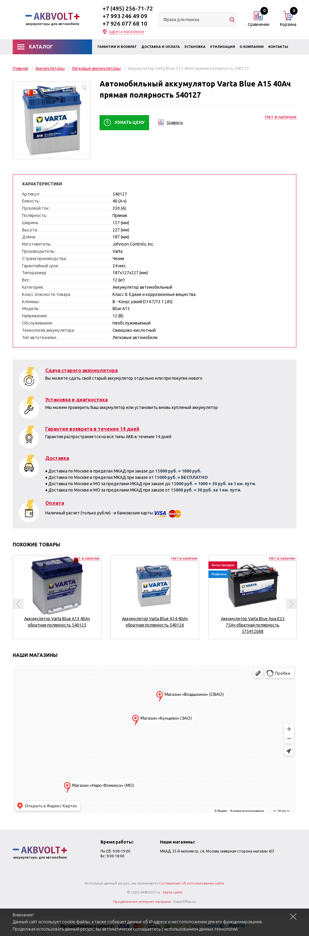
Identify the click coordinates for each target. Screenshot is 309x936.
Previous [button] (18, 603)
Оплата (54, 503)
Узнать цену (130, 122)
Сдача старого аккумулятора (81, 370)
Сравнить (175, 122)
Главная (20, 68)
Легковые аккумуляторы (96, 68)
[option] (57, 594)
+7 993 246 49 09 (125, 16)
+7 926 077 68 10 (125, 23)
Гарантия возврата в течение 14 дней (92, 429)
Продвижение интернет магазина (142, 901)
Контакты (278, 47)
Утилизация (222, 47)
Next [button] (291, 603)
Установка (194, 47)
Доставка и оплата (160, 47)
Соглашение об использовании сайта (191, 883)
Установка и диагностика (76, 399)
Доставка (57, 458)
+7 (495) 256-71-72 (128, 8)
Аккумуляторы (50, 68)
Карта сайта (172, 892)
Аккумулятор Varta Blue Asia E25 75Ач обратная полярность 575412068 (253, 625)
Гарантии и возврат (117, 47)
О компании (252, 47)
